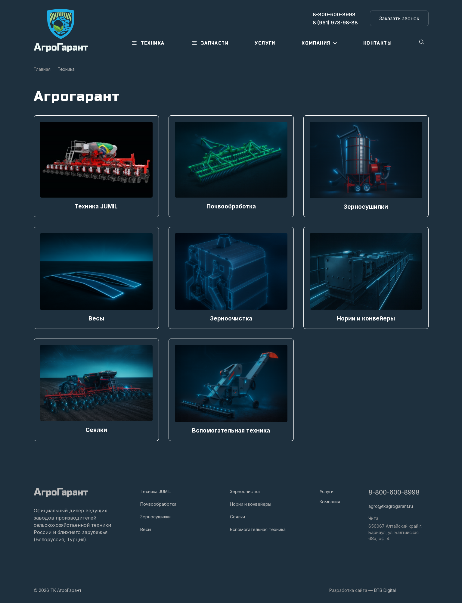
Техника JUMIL (155, 490)
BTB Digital (385, 589)
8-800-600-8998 (394, 491)
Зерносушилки (155, 515)
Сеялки (237, 515)
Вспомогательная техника (258, 528)
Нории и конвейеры (250, 503)
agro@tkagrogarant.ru (390, 505)
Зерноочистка (245, 490)
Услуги (326, 490)
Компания (330, 500)
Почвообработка (158, 503)
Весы (145, 528)
